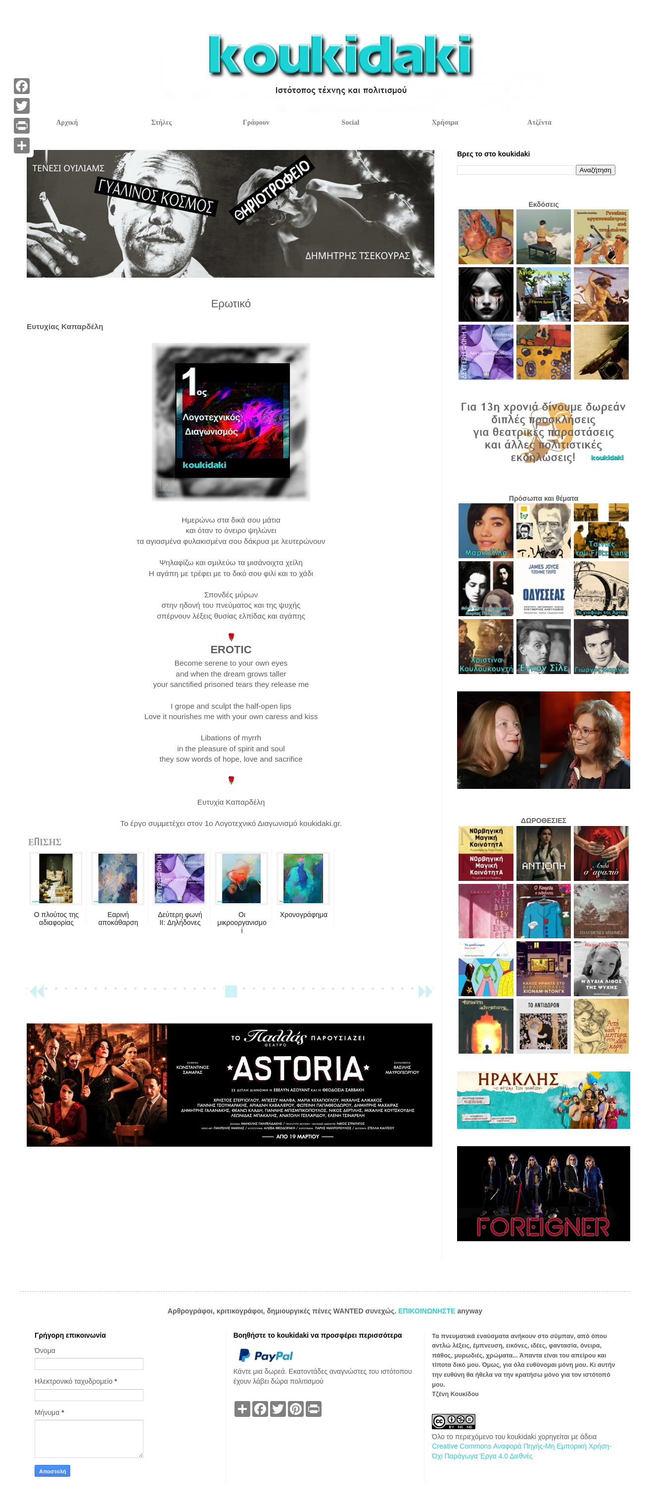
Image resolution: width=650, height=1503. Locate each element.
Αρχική (67, 122)
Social (351, 122)
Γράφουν (256, 122)
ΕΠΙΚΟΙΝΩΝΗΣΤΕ (427, 1311)
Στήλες (161, 122)
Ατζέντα (539, 122)
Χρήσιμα (445, 122)
